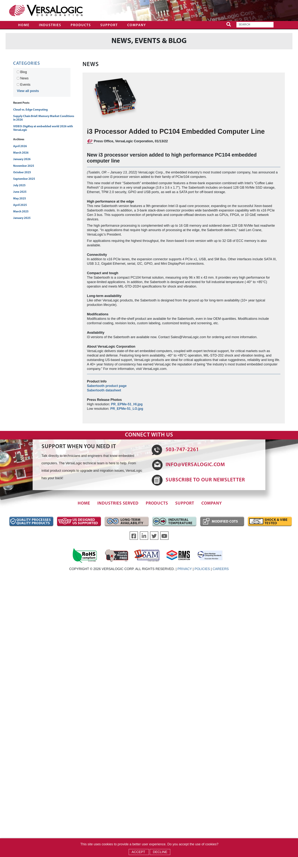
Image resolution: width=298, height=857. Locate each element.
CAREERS (221, 569)
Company (136, 25)
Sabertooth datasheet (104, 390)
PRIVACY (184, 569)
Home (23, 25)
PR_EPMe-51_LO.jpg (126, 409)
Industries (50, 25)
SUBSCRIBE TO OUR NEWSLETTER (205, 480)
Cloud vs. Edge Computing (30, 109)
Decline (160, 852)
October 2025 (22, 172)
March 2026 (21, 152)
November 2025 (23, 166)
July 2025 (19, 185)
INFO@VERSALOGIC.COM (195, 464)
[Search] (255, 24)
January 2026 (22, 159)
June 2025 (20, 192)
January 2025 (22, 218)
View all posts (28, 91)
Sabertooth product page (107, 386)
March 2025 (21, 211)
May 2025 (19, 198)
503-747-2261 (182, 449)
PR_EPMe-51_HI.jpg (127, 404)
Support (109, 25)
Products (81, 25)
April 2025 (20, 205)
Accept (139, 852)
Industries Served (118, 503)
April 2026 (20, 146)
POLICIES (202, 569)
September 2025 (24, 179)
